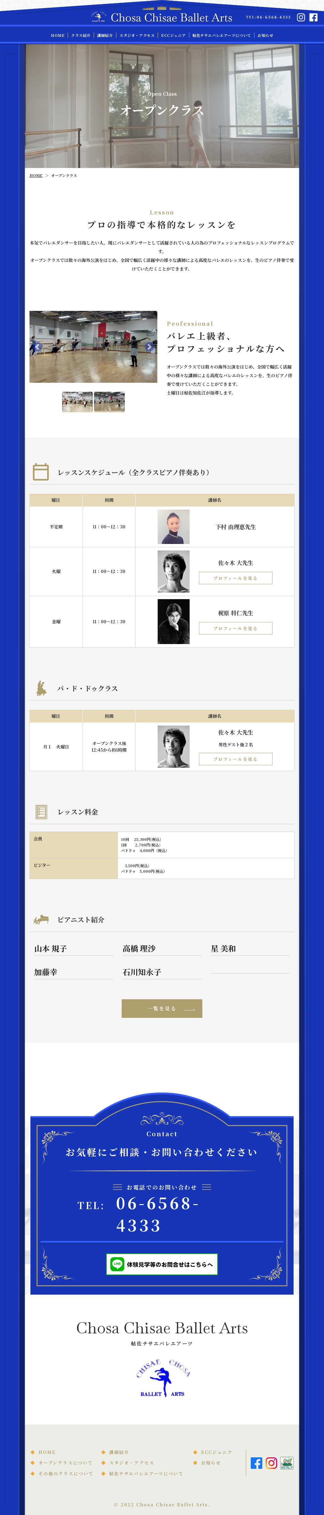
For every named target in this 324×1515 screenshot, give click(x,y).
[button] (37, 346)
